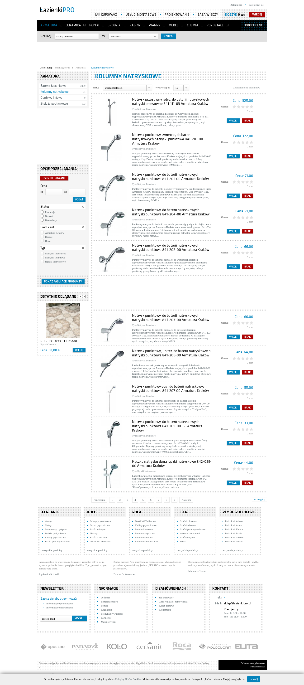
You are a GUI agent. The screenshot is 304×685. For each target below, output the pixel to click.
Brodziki (114, 25)
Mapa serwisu (108, 621)
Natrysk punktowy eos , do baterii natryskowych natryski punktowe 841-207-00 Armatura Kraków (170, 388)
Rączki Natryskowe (55, 261)
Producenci (254, 25)
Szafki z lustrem (98, 537)
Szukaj (45, 36)
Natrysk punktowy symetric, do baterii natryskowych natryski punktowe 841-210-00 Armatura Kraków (167, 139)
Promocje (50, 212)
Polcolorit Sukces (234, 537)
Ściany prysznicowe (100, 521)
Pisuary (94, 533)
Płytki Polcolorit (239, 512)
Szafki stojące (187, 537)
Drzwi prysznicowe (100, 525)
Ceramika (73, 25)
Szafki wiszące (97, 529)
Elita (182, 512)
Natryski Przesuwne (55, 253)
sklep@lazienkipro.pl (237, 603)
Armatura (48, 25)
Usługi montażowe (141, 14)
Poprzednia (99, 499)
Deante (48, 236)
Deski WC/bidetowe (100, 541)
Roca (48, 240)
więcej (257, 14)
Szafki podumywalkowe (57, 541)
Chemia (192, 25)
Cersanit (50, 512)
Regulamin (106, 609)
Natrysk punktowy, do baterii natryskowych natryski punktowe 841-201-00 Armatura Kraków (170, 176)
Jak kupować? (106, 14)
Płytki (94, 25)
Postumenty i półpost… (57, 529)
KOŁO (91, 512)
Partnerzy (106, 617)
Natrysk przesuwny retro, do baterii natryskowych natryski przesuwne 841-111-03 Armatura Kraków (170, 101)
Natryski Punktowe (55, 257)
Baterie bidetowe (144, 529)
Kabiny (135, 25)
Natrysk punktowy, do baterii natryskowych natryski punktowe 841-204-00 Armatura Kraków (170, 212)
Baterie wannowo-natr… (148, 541)
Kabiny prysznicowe (55, 537)
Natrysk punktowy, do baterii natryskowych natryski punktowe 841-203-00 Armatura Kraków (170, 317)
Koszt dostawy (166, 605)
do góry (261, 499)
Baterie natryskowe (145, 533)
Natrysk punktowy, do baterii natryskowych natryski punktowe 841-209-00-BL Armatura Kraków (167, 426)
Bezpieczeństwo (109, 601)
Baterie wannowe (144, 537)
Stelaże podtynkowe (54, 103)
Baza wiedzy (208, 14)
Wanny (154, 25)
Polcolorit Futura (234, 529)
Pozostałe (215, 25)
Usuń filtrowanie (54, 178)
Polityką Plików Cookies (128, 679)
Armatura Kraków (54, 232)
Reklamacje (165, 609)
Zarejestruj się (256, 4)
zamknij (254, 679)
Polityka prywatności (112, 613)
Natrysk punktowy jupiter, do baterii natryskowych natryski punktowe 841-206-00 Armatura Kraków (171, 353)
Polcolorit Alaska (234, 521)
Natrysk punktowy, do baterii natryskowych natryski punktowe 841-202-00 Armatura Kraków (170, 247)
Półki (182, 541)
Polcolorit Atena (233, 525)
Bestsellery (51, 220)
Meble (174, 25)
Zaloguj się (236, 4)
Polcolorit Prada (233, 533)
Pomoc (104, 605)
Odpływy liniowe (51, 97)
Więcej (79, 350)
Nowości (49, 216)
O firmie (105, 597)
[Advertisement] (152, 52)
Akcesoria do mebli (190, 533)
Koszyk (231, 14)
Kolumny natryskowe (54, 91)
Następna (186, 499)
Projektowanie (177, 14)
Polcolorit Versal (233, 541)
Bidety (48, 525)
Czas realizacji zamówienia (173, 601)
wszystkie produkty (52, 550)
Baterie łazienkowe (53, 85)
